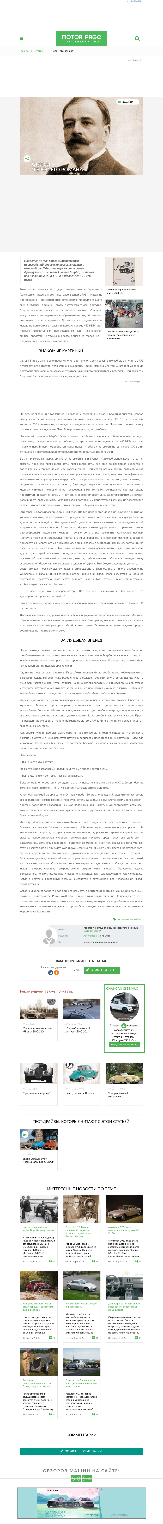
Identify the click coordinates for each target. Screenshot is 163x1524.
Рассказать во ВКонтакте (50, 972)
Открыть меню (21, 42)
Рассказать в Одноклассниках (56, 972)
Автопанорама (92, 931)
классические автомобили (129, 919)
